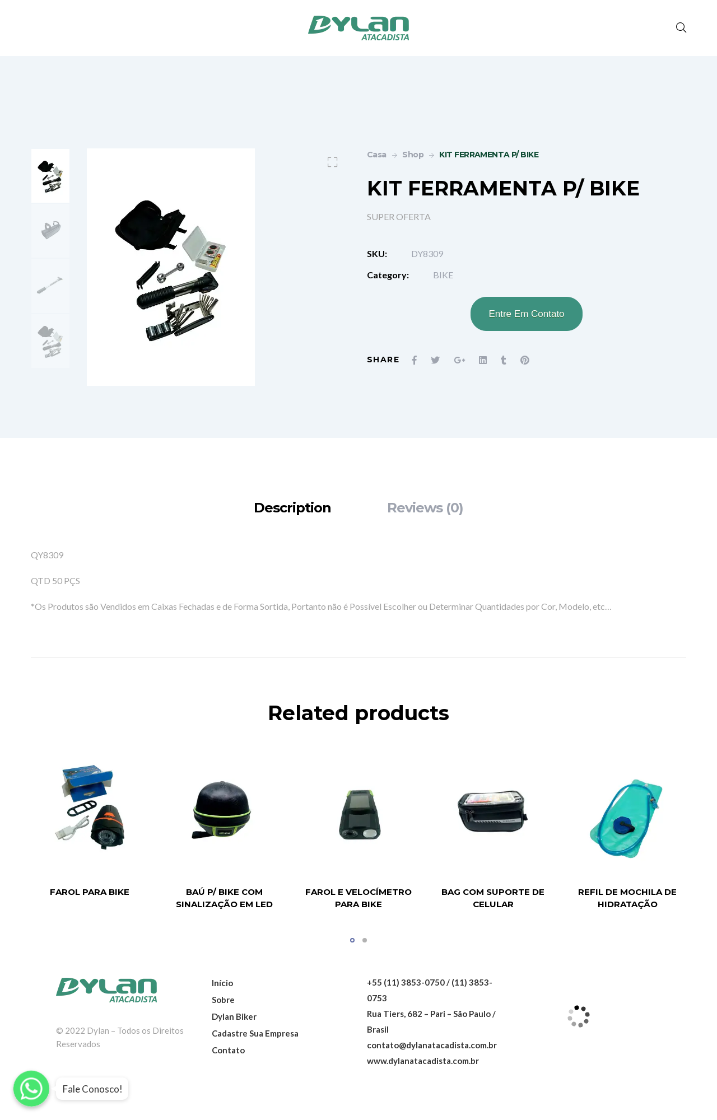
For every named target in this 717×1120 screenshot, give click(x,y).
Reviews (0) (425, 508)
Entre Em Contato (526, 314)
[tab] (292, 507)
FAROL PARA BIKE (89, 891)
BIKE (443, 274)
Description (292, 508)
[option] (50, 175)
